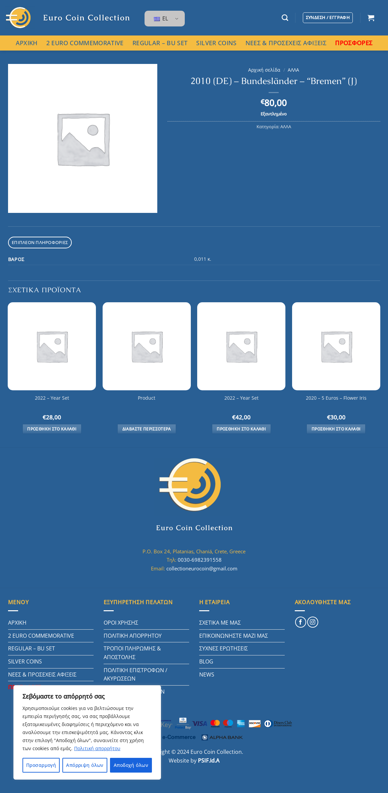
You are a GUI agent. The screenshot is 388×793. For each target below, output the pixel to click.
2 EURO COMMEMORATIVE (85, 43)
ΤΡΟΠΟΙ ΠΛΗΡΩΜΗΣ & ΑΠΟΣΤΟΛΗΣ (132, 653)
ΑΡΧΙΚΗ (27, 43)
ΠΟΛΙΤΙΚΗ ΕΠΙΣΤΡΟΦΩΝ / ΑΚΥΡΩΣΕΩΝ (135, 674)
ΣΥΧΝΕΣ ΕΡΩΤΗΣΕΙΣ (223, 648)
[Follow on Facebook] (300, 622)
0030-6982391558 (200, 559)
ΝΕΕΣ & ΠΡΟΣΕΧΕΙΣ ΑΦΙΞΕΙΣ (285, 43)
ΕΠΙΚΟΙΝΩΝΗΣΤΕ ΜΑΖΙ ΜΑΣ (233, 635)
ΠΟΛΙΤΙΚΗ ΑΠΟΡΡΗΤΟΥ (133, 635)
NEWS (206, 674)
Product (146, 398)
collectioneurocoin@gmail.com (201, 568)
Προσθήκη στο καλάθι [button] (51, 428)
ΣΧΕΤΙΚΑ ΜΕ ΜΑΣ (220, 622)
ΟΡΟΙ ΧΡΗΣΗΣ (121, 622)
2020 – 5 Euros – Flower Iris (336, 398)
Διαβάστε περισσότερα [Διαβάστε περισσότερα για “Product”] (146, 428)
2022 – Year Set (52, 398)
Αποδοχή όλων (131, 765)
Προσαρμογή (41, 765)
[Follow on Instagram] (312, 622)
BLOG (206, 661)
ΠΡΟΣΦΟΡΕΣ (353, 43)
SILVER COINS (216, 43)
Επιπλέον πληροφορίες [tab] (40, 242)
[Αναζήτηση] (285, 17)
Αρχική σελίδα (264, 70)
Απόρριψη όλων (84, 765)
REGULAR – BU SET (160, 43)
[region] (87, 732)
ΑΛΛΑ (293, 70)
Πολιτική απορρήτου (97, 748)
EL (161, 18)
